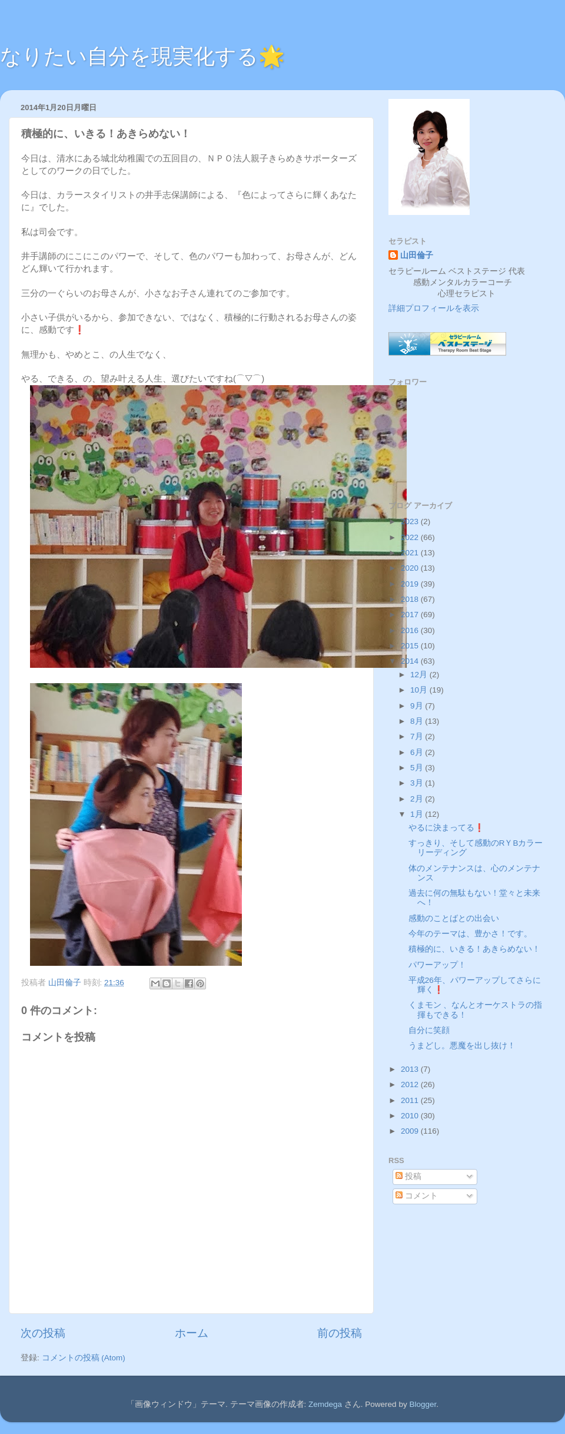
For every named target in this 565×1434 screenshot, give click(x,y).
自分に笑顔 (429, 1030)
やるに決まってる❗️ (446, 827)
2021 (411, 552)
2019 (411, 583)
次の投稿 (43, 1333)
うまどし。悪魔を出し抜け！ (462, 1045)
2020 (411, 568)
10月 (420, 689)
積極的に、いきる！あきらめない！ (474, 949)
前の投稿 (339, 1333)
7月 (417, 736)
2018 (411, 599)
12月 (420, 674)
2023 (411, 521)
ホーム (191, 1333)
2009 (411, 1131)
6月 (417, 752)
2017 (411, 614)
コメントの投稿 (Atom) (83, 1357)
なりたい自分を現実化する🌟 (142, 56)
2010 (411, 1115)
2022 (411, 537)
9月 (417, 705)
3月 (417, 783)
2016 (411, 630)
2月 (417, 798)
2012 (411, 1084)
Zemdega (325, 1404)
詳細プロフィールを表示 (433, 308)
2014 (411, 661)
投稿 (408, 1176)
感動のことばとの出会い (453, 918)
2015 (411, 645)
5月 (417, 767)
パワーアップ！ (437, 965)
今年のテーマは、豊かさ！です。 (470, 933)
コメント (417, 1195)
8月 (417, 721)
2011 (411, 1100)
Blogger (422, 1404)
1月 (417, 814)
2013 (411, 1069)
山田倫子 (416, 255)
